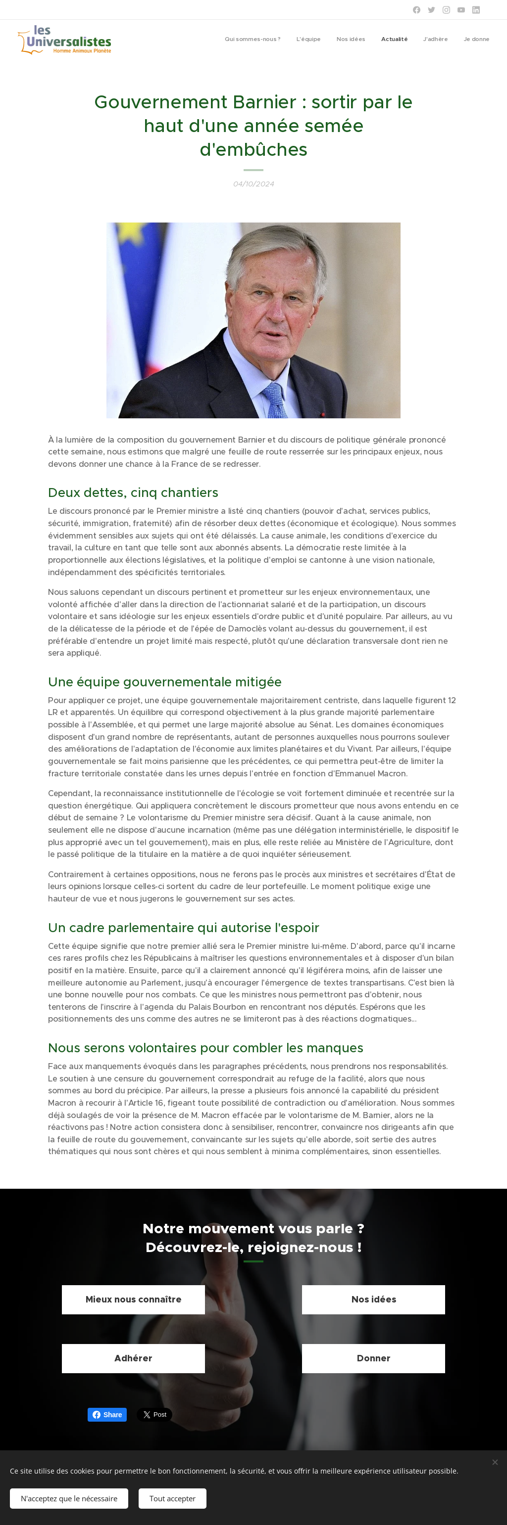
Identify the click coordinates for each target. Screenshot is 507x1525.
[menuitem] (413, 40)
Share (107, 1415)
